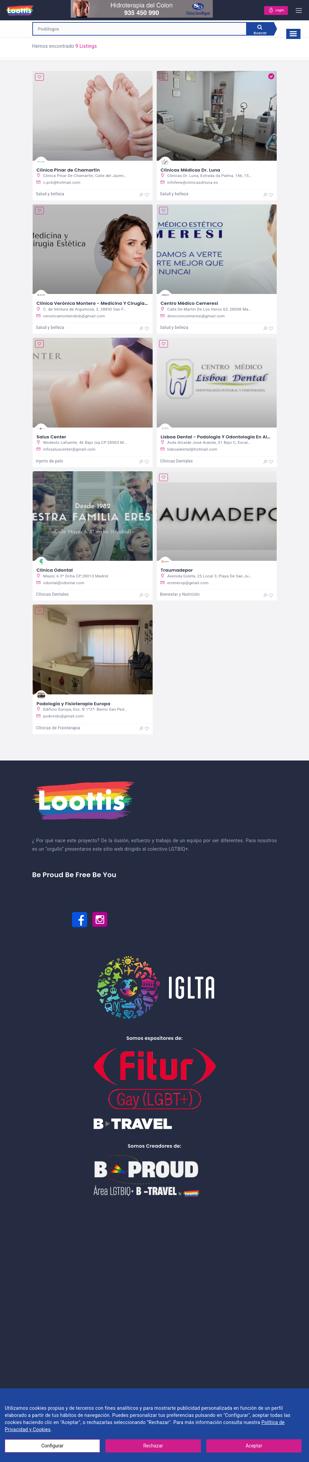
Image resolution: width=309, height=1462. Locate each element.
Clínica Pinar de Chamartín (68, 170)
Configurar (52, 1445)
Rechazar (153, 1445)
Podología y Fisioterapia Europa (73, 705)
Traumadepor (177, 571)
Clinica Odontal (55, 571)
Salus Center (51, 437)
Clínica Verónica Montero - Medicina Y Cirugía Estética (101, 303)
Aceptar (253, 1445)
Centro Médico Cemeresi (189, 303)
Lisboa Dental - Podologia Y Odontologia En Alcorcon (222, 437)
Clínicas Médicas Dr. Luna (190, 170)
